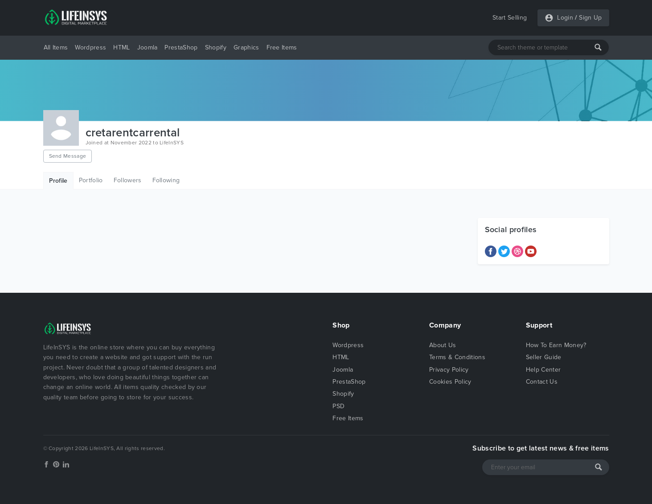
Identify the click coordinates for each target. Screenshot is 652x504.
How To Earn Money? (556, 345)
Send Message (67, 156)
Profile (58, 180)
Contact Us (542, 381)
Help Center (543, 369)
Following (166, 180)
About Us (442, 345)
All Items (56, 47)
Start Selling (509, 17)
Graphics (246, 47)
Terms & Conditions (457, 357)
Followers (128, 180)
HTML (121, 47)
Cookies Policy (450, 381)
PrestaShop (180, 47)
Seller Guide (544, 357)
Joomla (147, 47)
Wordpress (90, 47)
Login (565, 17)
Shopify (215, 47)
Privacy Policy (448, 369)
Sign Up (590, 17)
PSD (338, 406)
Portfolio (91, 180)
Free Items (282, 47)
